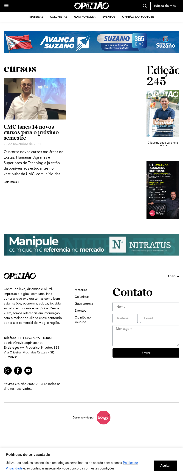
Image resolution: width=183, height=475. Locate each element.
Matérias (36, 16)
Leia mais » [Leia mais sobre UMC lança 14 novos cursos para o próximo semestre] (11, 182)
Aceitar (165, 465)
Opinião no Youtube (138, 16)
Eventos (108, 16)
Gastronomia (85, 16)
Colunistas (58, 16)
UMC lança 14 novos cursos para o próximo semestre (31, 132)
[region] (91, 461)
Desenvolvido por (83, 417)
